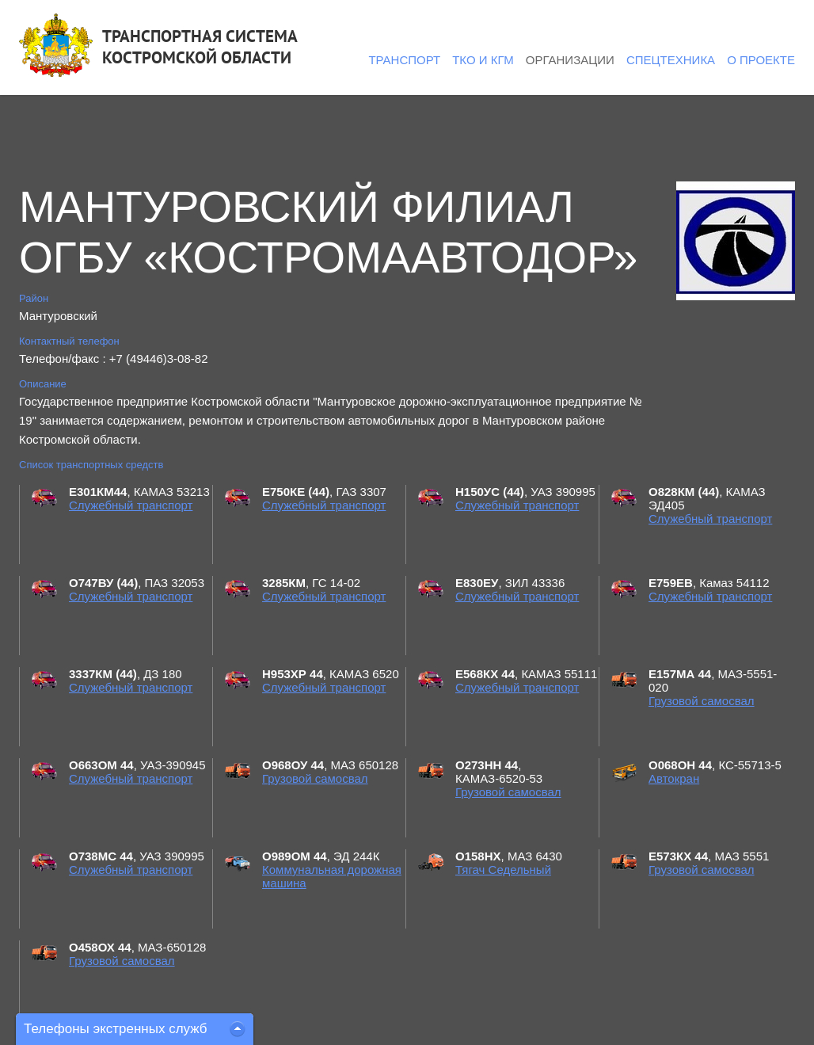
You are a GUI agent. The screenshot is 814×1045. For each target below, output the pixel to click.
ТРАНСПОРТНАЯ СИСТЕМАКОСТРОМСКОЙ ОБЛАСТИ (200, 46)
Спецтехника (670, 60)
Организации (570, 60)
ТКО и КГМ (483, 60)
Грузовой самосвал (702, 700)
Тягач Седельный (503, 869)
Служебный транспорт (130, 505)
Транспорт (404, 60)
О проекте (761, 60)
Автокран (674, 778)
